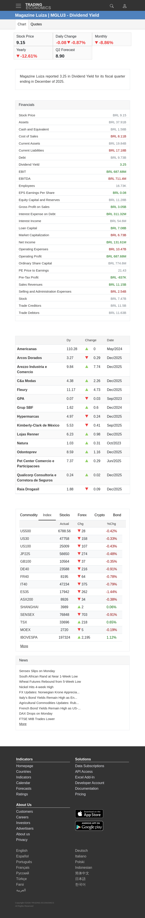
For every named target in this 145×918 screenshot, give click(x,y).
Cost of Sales (28, 136)
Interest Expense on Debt (37, 214)
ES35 (24, 592)
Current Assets (29, 143)
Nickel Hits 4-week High (36, 687)
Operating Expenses (33, 249)
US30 (24, 539)
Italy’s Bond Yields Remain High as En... (48, 697)
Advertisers (25, 828)
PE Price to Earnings (34, 270)
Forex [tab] (82, 515)
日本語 (80, 879)
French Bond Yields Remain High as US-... (50, 708)
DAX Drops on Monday (35, 713)
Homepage (24, 766)
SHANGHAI (29, 607)
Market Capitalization (34, 235)
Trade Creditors (30, 305)
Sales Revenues (30, 284)
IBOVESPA (29, 637)
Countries (23, 771)
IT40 (23, 584)
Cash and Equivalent (34, 129)
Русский (22, 873)
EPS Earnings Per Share (37, 192)
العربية (21, 890)
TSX (23, 622)
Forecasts (23, 788)
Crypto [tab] (99, 515)
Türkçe (21, 879)
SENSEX (27, 614)
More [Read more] (24, 646)
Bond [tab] (117, 515)
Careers (22, 817)
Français (22, 867)
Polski (80, 862)
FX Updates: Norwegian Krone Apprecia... (49, 692)
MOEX (25, 630)
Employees (27, 186)
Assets (24, 122)
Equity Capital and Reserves (39, 200)
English (22, 850)
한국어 (80, 884)
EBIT (22, 171)
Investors (23, 823)
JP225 (25, 554)
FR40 (24, 576)
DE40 (24, 569)
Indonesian (83, 867)
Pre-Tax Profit (29, 277)
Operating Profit (30, 256)
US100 (25, 546)
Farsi (20, 884)
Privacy (22, 840)
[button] (124, 6)
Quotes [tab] (36, 24)
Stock (23, 298)
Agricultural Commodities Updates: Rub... (49, 703)
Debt (22, 157)
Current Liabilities (31, 150)
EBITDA (25, 178)
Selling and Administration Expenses (45, 291)
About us (23, 834)
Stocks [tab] (64, 515)
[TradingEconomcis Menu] (19, 6)
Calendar (23, 783)
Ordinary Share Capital (35, 263)
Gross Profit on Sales (34, 207)
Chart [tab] (22, 24)
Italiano (80, 856)
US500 (25, 531)
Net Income (27, 242)
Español (22, 856)
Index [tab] (47, 515)
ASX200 (26, 599)
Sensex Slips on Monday (37, 671)
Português (24, 862)
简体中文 (82, 873)
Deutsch (81, 850)
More (23, 724)
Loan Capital (28, 228)
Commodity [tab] (29, 515)
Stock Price (27, 115)
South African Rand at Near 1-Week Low (48, 676)
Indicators (23, 777)
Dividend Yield (29, 164)
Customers (24, 811)
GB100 (25, 561)
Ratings (22, 794)
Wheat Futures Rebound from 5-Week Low (50, 681)
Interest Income (30, 221)
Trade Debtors (29, 313)
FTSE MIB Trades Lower (37, 719)
